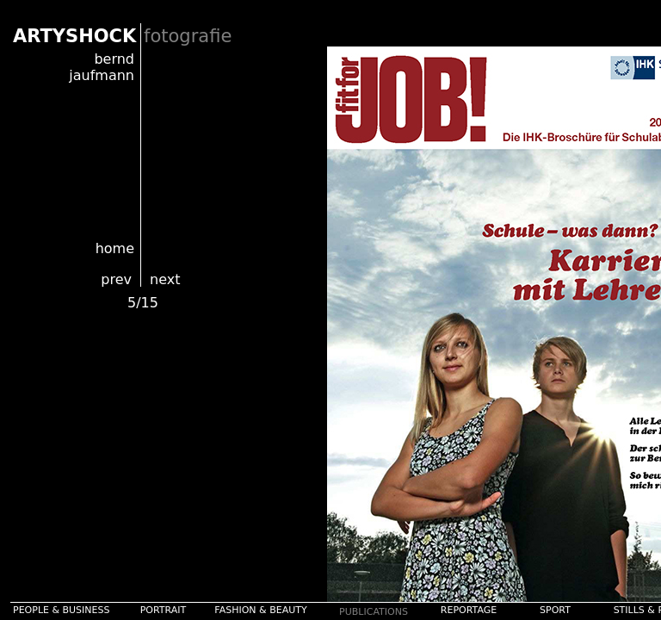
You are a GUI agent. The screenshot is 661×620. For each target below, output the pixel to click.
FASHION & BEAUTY (260, 610)
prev (116, 279)
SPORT (555, 610)
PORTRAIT (163, 610)
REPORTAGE (469, 610)
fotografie (188, 36)
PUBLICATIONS (373, 611)
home (115, 248)
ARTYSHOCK (74, 36)
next (165, 279)
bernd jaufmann (101, 67)
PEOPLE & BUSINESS (61, 610)
